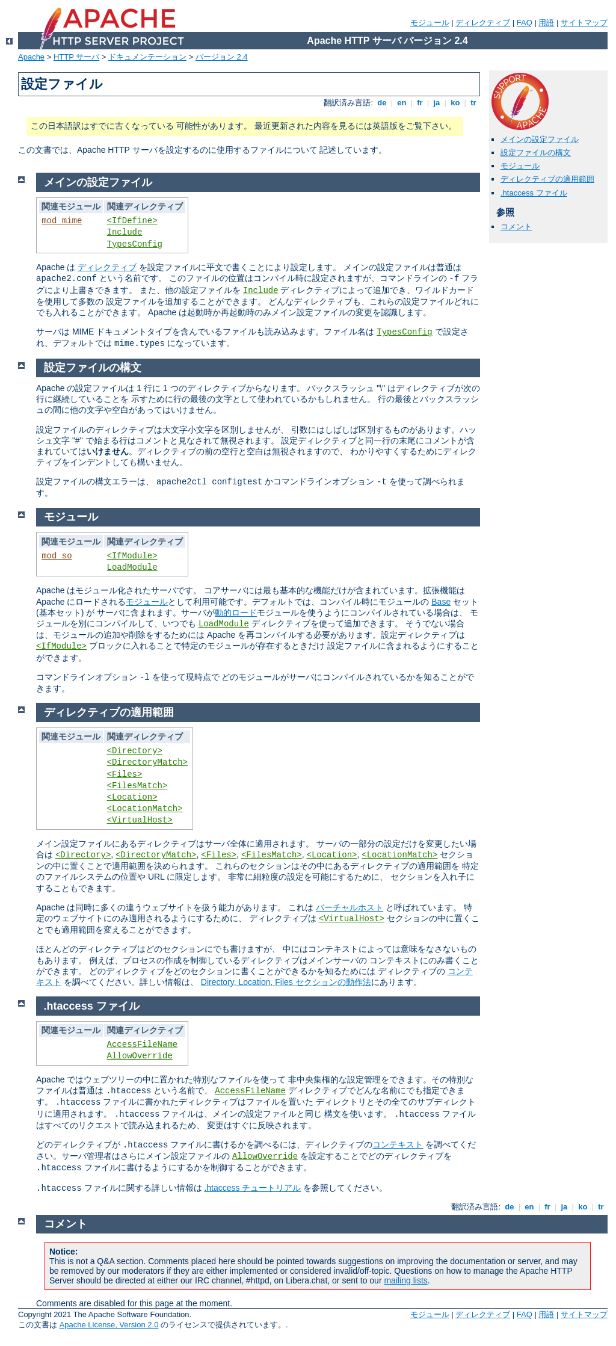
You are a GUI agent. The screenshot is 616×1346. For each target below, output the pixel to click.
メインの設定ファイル (539, 139)
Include (125, 232)
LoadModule (132, 567)
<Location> (132, 797)
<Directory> (134, 751)
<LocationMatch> (145, 808)
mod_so (57, 556)
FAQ (524, 22)
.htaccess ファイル (533, 192)
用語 (546, 22)
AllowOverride (140, 1056)
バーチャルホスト (349, 907)
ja (436, 102)
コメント (516, 226)
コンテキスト (397, 1144)
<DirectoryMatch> (147, 762)
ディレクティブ (482, 22)
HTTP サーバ (76, 56)
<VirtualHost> (140, 820)
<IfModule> (132, 556)
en (401, 102)
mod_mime (62, 221)
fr (420, 102)
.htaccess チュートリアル (252, 1188)
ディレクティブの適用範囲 (547, 179)
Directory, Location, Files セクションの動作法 (286, 982)
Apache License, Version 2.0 (109, 1324)
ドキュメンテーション (147, 56)
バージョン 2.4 (222, 56)
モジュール (429, 22)
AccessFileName (142, 1044)
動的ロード (236, 612)
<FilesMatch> (137, 786)
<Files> (125, 774)
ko (455, 102)
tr (474, 102)
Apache (31, 56)
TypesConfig (134, 244)
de (382, 102)
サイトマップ (584, 22)
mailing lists (405, 1280)
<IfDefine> (132, 221)
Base (441, 602)
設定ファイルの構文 (535, 152)
